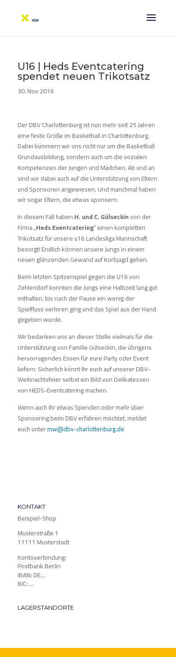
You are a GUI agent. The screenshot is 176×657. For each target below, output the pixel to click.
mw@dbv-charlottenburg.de (85, 429)
